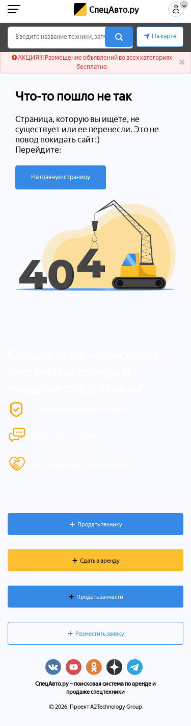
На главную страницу (60, 177)
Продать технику (99, 524)
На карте (164, 36)
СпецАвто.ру (114, 10)
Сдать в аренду (100, 561)
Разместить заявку (99, 634)
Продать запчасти (99, 597)
